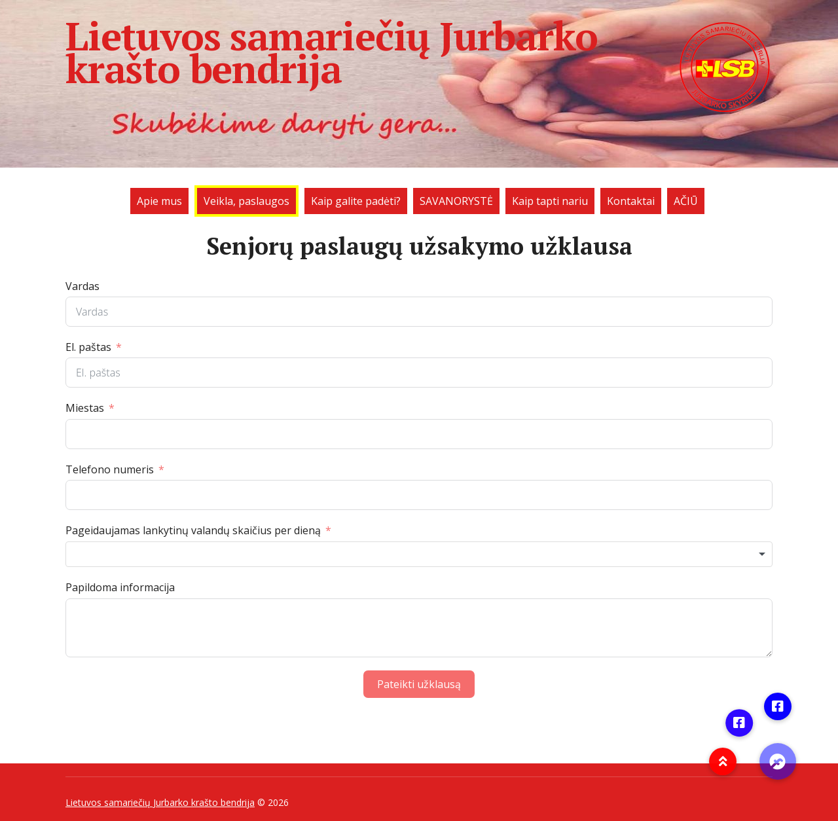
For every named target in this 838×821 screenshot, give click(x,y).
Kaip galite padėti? (356, 201)
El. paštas (88, 347)
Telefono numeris (109, 469)
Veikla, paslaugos (246, 201)
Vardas (82, 286)
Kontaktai (631, 201)
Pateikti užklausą (419, 684)
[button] (777, 761)
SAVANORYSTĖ (456, 201)
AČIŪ (686, 201)
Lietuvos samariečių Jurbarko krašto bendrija (419, 52)
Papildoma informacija (120, 587)
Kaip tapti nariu (550, 201)
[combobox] (419, 554)
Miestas (84, 408)
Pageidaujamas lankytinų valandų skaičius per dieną (193, 530)
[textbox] (419, 554)
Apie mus (159, 201)
